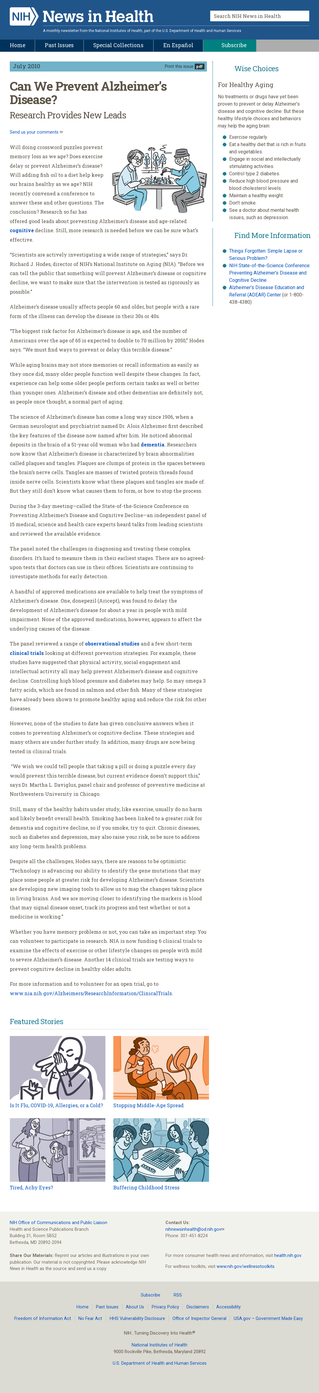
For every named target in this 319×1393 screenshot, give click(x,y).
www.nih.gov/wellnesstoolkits (246, 1266)
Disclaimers (197, 1307)
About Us (135, 1307)
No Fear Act (90, 1318)
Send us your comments (35, 132)
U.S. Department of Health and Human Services (160, 1363)
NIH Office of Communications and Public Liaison (58, 1222)
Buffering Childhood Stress (146, 1187)
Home (82, 1307)
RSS (174, 1295)
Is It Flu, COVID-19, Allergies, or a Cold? (56, 1105)
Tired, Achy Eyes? (31, 1187)
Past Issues (107, 1307)
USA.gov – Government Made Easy (268, 1318)
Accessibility (228, 1307)
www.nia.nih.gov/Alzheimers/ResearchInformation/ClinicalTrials (91, 993)
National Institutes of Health (159, 1345)
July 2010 (26, 66)
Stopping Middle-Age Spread (148, 1105)
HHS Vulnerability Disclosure (137, 1318)
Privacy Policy (165, 1307)
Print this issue (179, 66)
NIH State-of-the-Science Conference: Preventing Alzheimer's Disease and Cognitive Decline (269, 273)
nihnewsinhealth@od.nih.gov (193, 1229)
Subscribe (146, 1295)
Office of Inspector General (199, 1318)
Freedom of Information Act (42, 1318)
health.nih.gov (287, 1255)
